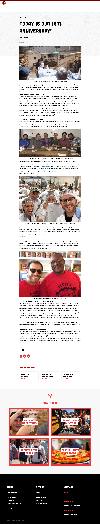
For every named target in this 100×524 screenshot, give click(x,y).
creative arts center (46, 166)
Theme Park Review (68, 313)
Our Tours (59, 7)
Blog (84, 1)
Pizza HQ (72, 7)
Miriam (70, 166)
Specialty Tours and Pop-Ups (19, 504)
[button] (21, 356)
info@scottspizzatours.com (77, 497)
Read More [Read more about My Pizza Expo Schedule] (24, 378)
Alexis (31, 170)
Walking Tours (13, 495)
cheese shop (56, 166)
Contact (93, 7)
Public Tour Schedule (16, 492)
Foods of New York (31, 101)
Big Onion (40, 101)
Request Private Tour (74, 506)
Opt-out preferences (45, 504)
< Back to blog (24, 17)
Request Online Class (73, 515)
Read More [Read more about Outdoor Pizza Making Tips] (66, 378)
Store (91, 1)
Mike (70, 168)
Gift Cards (77, 1)
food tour (35, 166)
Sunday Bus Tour (14, 498)
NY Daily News (35, 112)
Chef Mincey (66, 171)
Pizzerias (39, 492)
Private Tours (13, 501)
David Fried (54, 170)
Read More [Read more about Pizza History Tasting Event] (45, 378)
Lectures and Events (44, 498)
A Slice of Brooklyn (36, 100)
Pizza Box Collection (44, 495)
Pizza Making (41, 501)
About (83, 7)
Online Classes (13, 507)
